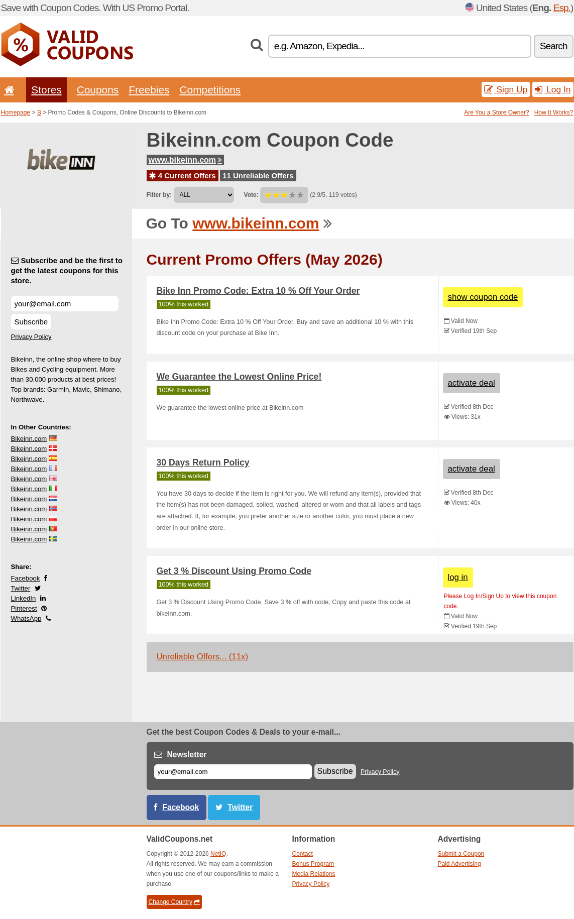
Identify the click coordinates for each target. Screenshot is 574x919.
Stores (46, 89)
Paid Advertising (459, 863)
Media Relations (313, 873)
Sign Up (506, 89)
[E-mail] (233, 771)
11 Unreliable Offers (258, 175)
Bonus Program (313, 863)
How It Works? (553, 112)
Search (553, 46)
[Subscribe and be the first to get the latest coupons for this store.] (65, 303)
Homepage (16, 112)
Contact (302, 853)
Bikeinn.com (29, 438)
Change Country (174, 901)
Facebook (25, 578)
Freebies (149, 89)
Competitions (210, 89)
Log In (552, 89)
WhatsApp (26, 618)
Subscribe (31, 321)
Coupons (98, 89)
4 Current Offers (182, 175)
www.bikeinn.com (185, 160)
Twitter (21, 588)
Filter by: (159, 194)
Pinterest (24, 608)
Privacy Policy (31, 336)
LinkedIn (23, 598)
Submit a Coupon (461, 853)
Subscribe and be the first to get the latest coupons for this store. (67, 270)
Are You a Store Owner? (496, 112)
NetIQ (218, 853)
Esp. (561, 8)
